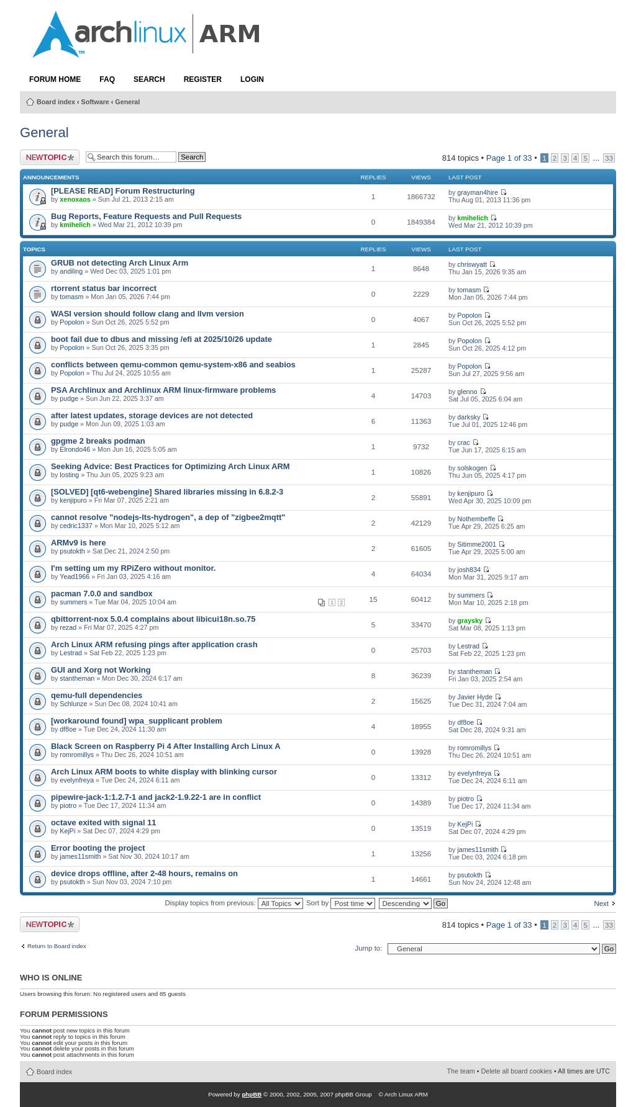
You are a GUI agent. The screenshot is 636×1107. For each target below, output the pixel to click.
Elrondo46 (75, 449)
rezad (68, 627)
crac (463, 442)
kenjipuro (73, 500)
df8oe (68, 729)
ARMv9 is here (78, 542)
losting (69, 474)
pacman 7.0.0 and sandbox (102, 593)
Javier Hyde (475, 697)
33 (609, 158)
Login (252, 79)
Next (601, 903)
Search (149, 79)
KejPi (67, 831)
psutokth (72, 551)
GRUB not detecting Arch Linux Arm (119, 262)
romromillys (77, 754)
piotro (68, 805)
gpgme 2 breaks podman (98, 441)
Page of (509, 158)
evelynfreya (77, 780)
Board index (56, 101)
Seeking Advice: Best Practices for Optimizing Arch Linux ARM (170, 466)
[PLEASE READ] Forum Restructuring (122, 190)
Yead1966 (74, 576)
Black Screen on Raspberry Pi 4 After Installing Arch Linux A (165, 746)
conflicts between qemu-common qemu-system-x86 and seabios (173, 364)
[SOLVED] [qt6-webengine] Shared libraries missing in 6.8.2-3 (167, 491)
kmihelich (75, 224)
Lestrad (71, 653)
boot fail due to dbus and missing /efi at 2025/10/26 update (161, 339)
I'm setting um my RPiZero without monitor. (133, 568)
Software (95, 101)
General (127, 101)
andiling (71, 271)
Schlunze (73, 703)
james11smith (80, 856)
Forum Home (55, 79)
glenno (467, 391)
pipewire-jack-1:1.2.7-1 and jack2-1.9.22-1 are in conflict (156, 797)
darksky (468, 417)
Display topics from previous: (233, 903)
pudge (69, 398)
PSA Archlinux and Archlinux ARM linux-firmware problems (163, 390)
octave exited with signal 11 (103, 822)
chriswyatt (472, 264)
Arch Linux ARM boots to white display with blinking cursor (164, 771)
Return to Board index (56, 946)
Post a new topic (50, 157)
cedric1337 (76, 525)
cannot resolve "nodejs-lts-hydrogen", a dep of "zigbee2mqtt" (168, 517)
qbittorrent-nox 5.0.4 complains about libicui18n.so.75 (153, 619)
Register (203, 79)
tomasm (71, 296)
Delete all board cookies (516, 1071)
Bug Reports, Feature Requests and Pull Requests (146, 216)
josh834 (469, 569)
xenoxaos (75, 199)
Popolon (72, 322)
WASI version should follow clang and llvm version (147, 313)
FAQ (107, 79)
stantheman (77, 678)
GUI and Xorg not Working (101, 670)
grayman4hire (477, 192)
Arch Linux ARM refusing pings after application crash (154, 644)
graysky (470, 620)
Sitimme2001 (476, 544)
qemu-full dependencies (96, 695)
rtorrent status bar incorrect (104, 288)
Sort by (340, 903)
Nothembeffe (476, 518)
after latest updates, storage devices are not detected (152, 415)
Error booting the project (98, 848)
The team (461, 1071)
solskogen (472, 468)
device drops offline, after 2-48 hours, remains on (144, 873)
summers (73, 602)
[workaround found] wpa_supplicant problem (136, 720)
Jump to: (368, 948)
